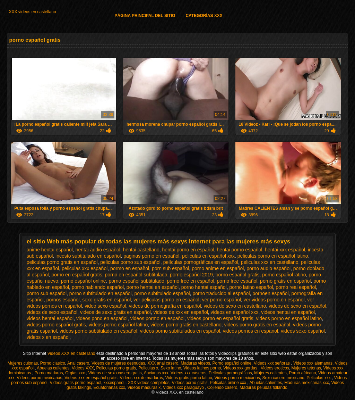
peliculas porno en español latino (272, 256)
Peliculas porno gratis (116, 368)
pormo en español (129, 268)
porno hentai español (204, 287)
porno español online (83, 281)
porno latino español (251, 287)
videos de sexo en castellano (235, 306)
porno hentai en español (153, 287)
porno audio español (268, 268)
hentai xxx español (285, 249)
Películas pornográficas (230, 372)
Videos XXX (83, 368)
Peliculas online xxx (228, 382)
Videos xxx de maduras (141, 377)
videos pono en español (102, 318)
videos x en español (48, 337)
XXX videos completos (149, 382)
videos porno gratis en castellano (186, 324)
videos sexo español (303, 331)
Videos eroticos (275, 368)
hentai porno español (239, 249)
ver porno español (221, 299)
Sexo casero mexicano (283, 377)
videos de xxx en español (181, 312)
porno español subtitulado (136, 281)
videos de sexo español (52, 312)
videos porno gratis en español (257, 324)
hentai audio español (98, 249)
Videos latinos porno (202, 368)
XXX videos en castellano (32, 11)
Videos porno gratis (189, 382)
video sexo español (105, 306)
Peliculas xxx (319, 377)
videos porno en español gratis (220, 318)
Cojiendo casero (222, 387)
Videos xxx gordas (240, 368)
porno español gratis (238, 274)
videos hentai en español (288, 312)
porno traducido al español (221, 293)
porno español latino (284, 274)
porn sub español (170, 268)
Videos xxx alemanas (312, 363)
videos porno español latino (118, 324)
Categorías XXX (203, 15)
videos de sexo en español (297, 306)
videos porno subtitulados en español (180, 331)
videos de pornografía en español (165, 306)
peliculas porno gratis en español (62, 262)
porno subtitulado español (162, 293)
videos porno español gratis (56, 324)
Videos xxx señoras (272, 363)
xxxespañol (114, 382)
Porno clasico (52, 363)
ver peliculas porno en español (166, 299)
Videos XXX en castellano (71, 353)
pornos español (63, 299)
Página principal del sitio (144, 15)
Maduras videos (195, 363)
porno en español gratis (76, 274)
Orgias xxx (75, 372)
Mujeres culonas (23, 363)
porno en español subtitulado (136, 274)
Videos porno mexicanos (237, 377)
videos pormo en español (157, 318)
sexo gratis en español (106, 299)
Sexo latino (171, 368)
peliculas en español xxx (208, 256)
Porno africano (302, 372)
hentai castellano (141, 249)
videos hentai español (50, 318)
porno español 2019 (191, 274)
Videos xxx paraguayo (184, 387)
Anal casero (78, 363)
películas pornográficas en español (200, 262)
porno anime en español (218, 268)
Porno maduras (48, 372)
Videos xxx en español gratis (91, 377)
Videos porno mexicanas (39, 377)
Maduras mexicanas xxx (306, 382)
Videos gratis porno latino (188, 377)
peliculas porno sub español (130, 262)
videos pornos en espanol (250, 331)
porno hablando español (98, 287)
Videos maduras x (144, 387)
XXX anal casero (162, 363)
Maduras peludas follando (263, 387)
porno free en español (190, 281)
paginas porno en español (151, 256)
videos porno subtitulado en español (98, 331)
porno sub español (47, 293)
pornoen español (270, 293)
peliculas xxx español (84, 268)
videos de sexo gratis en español (115, 312)
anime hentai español (50, 249)
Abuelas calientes (53, 368)
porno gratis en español (285, 281)
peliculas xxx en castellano (269, 262)
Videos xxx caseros (188, 372)
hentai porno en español (188, 249)
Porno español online (232, 363)
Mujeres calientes (270, 372)
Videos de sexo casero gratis (115, 372)
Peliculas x (148, 368)
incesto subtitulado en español (88, 256)
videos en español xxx (235, 312)
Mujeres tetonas (306, 368)
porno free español (237, 281)
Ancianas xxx (156, 372)
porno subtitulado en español (100, 293)
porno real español (296, 287)
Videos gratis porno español (75, 382)
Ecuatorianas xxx (109, 387)
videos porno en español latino (289, 318)
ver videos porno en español (274, 299)
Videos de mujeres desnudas (118, 363)
